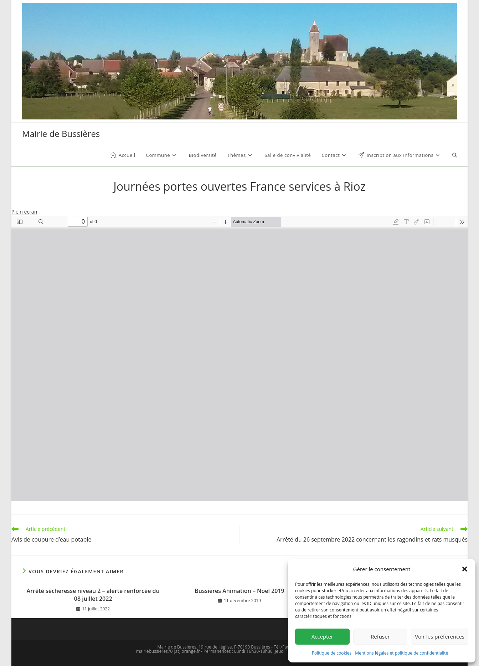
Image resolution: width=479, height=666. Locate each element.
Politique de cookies (332, 653)
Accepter (322, 636)
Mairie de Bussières (61, 133)
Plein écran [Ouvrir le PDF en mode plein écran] (24, 211)
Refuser (380, 636)
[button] (464, 569)
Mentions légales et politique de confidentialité (401, 653)
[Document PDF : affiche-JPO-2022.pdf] (239, 358)
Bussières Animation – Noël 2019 (239, 591)
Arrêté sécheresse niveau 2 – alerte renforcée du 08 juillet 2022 (93, 595)
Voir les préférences (439, 636)
